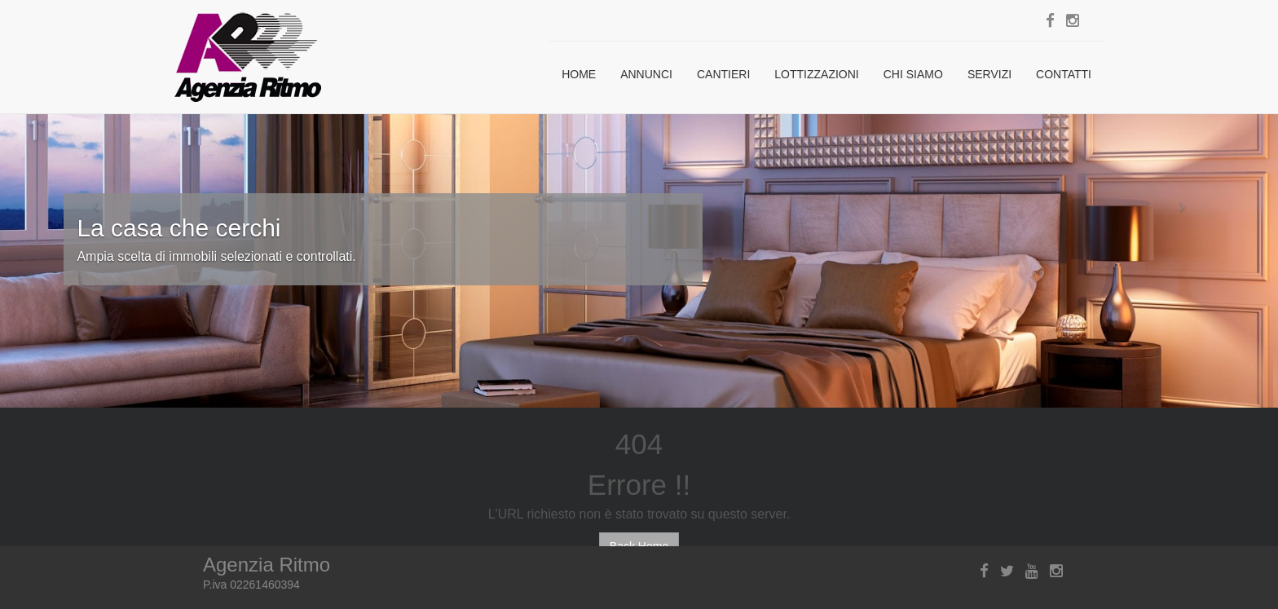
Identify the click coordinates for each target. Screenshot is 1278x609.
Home (579, 74)
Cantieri (723, 74)
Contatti (1063, 74)
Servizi (989, 74)
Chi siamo (913, 74)
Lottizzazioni (816, 74)
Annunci (646, 74)
